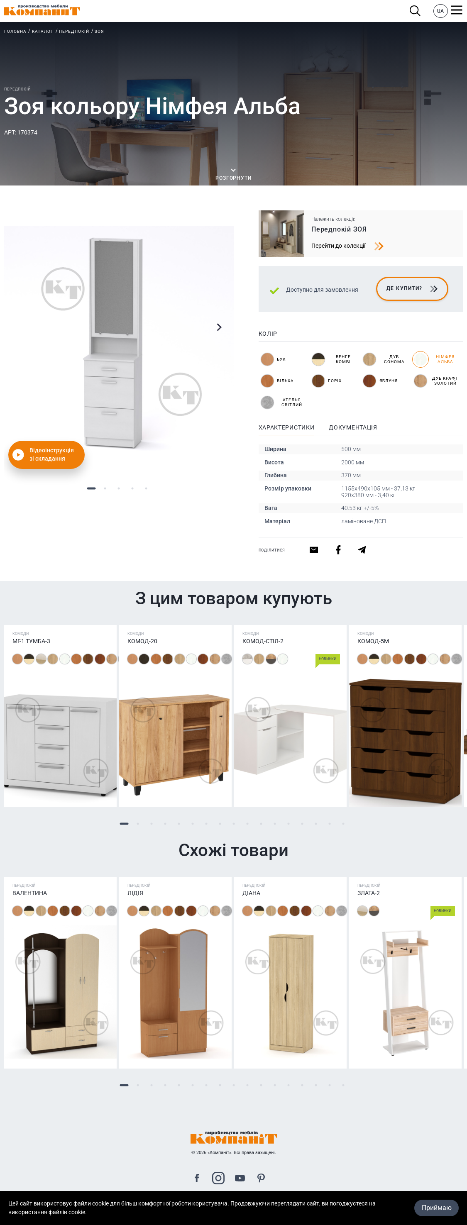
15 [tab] (316, 823)
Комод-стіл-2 (263, 641)
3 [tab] (119, 488)
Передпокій (74, 31)
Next (219, 327)
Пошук (415, 11)
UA (440, 11)
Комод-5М (373, 641)
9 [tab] (233, 823)
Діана (251, 893)
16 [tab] (329, 823)
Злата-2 (368, 893)
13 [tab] (288, 823)
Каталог (43, 31)
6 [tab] (192, 823)
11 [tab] (261, 823)
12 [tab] (275, 823)
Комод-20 (142, 641)
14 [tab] (302, 823)
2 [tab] (105, 488)
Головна (15, 31)
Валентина (29, 893)
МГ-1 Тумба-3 (31, 641)
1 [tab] (91, 488)
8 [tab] (220, 823)
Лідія (135, 893)
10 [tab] (247, 823)
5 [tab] (146, 488)
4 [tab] (133, 488)
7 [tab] (206, 823)
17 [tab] (343, 823)
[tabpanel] (119, 341)
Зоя (99, 31)
